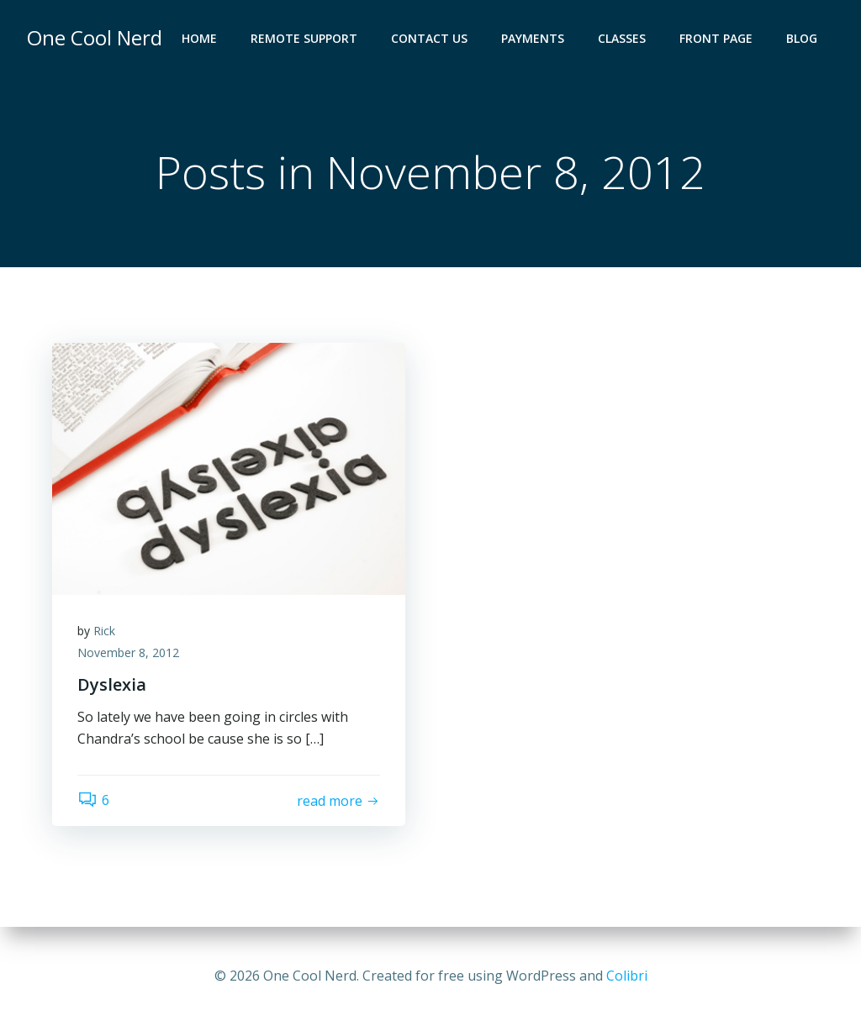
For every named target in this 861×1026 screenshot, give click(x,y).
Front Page (716, 38)
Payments (532, 38)
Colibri (626, 975)
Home (199, 38)
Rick (104, 631)
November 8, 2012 (128, 652)
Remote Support (304, 38)
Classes (622, 38)
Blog (801, 38)
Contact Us (429, 38)
